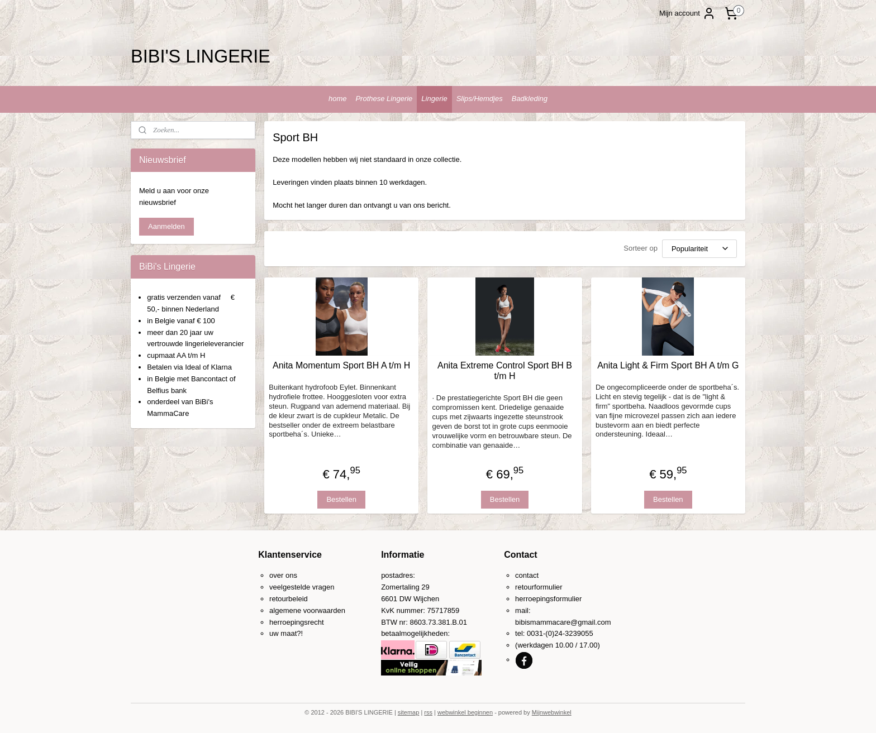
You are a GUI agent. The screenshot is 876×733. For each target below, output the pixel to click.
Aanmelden (166, 226)
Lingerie (434, 98)
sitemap (409, 712)
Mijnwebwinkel (552, 712)
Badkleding (530, 98)
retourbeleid (288, 599)
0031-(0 (539, 633)
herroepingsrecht (296, 622)
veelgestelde (289, 587)
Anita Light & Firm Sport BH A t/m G (668, 365)
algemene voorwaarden (307, 610)
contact (527, 575)
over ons (283, 575)
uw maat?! (286, 633)
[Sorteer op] (699, 248)
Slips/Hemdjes (479, 98)
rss (428, 712)
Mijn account (687, 13)
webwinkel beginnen (465, 712)
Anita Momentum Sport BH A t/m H (341, 365)
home (337, 98)
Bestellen (341, 499)
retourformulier (539, 587)
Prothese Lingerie (383, 98)
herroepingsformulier (548, 599)
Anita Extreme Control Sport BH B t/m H (504, 370)
